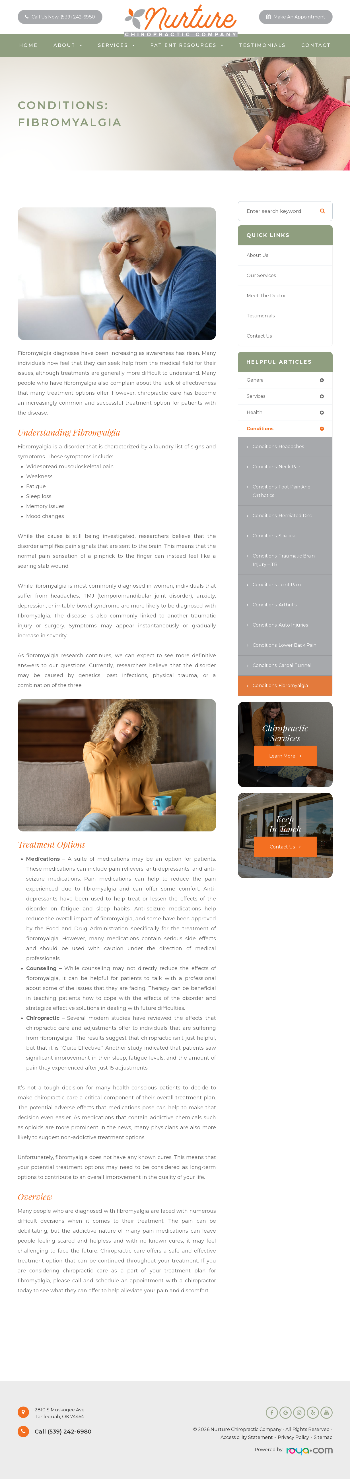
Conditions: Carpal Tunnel (285, 676)
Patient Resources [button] (186, 45)
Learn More (282, 766)
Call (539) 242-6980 (67, 1431)
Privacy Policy (293, 1437)
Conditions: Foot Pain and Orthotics (285, 493)
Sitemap (323, 1437)
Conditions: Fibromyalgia (284, 696)
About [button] (67, 45)
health (255, 414)
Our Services (263, 275)
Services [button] (116, 45)
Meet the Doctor (268, 296)
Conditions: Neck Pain (280, 468)
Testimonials (262, 45)
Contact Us (261, 336)
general (257, 380)
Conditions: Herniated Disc (286, 517)
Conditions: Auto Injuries (283, 627)
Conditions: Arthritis (277, 607)
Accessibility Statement (247, 1437)
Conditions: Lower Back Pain (282, 651)
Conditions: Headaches (281, 448)
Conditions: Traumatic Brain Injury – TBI (287, 562)
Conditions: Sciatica (277, 537)
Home (28, 45)
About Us (258, 255)
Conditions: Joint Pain (279, 586)
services (257, 397)
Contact (316, 45)
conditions (261, 430)
